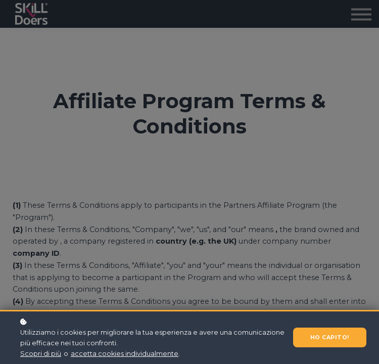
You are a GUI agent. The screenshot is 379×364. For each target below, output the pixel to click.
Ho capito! (327, 337)
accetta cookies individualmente (124, 353)
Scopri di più (40, 353)
